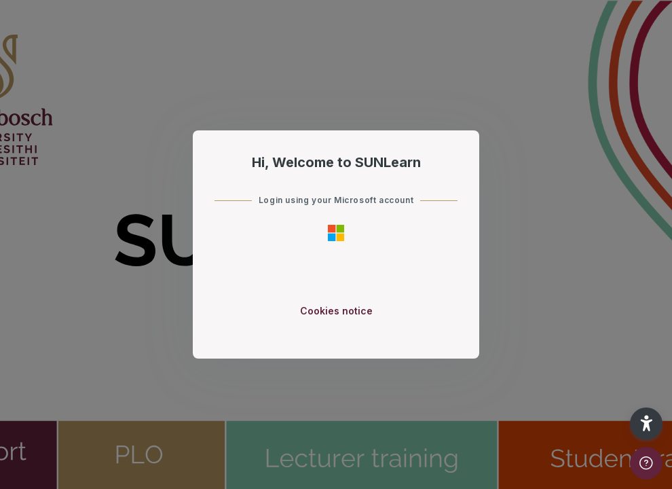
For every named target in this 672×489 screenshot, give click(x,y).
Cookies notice (336, 310)
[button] (646, 424)
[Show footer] (646, 463)
